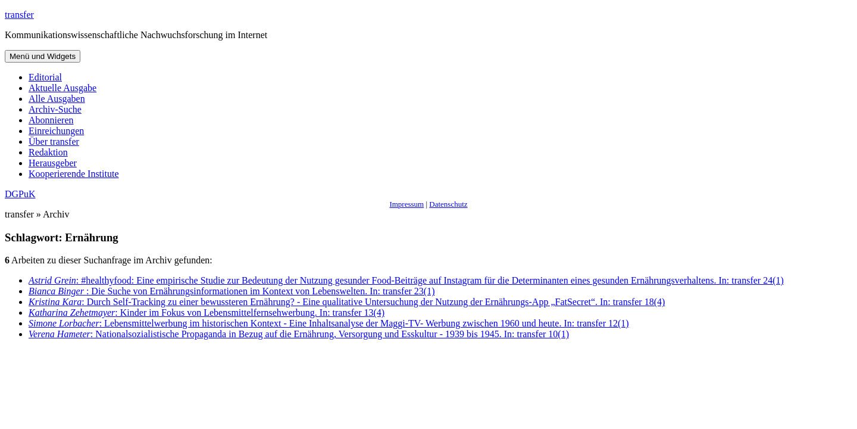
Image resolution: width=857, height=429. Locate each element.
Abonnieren (51, 120)
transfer (19, 15)
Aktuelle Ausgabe (62, 88)
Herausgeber (53, 163)
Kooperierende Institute (74, 174)
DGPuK (20, 194)
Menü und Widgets (43, 56)
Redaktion (48, 152)
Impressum (406, 204)
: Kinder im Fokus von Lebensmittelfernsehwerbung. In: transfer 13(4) (206, 312)
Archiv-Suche (55, 109)
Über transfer (54, 141)
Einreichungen (56, 131)
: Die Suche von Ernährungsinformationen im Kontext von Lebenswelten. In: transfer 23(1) (232, 291)
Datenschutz (448, 204)
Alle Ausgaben (57, 99)
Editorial (45, 77)
